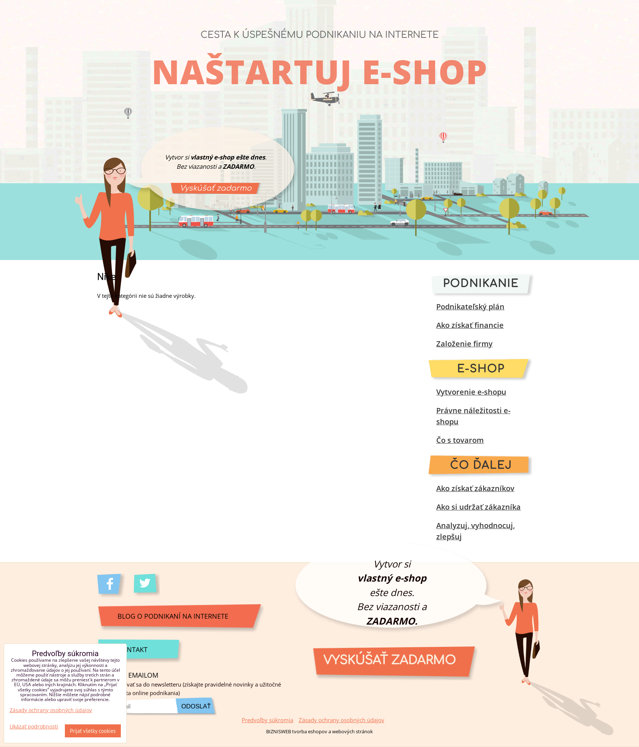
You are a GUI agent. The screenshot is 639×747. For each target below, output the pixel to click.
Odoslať (196, 706)
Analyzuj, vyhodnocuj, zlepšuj (475, 531)
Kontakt (132, 649)
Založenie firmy (464, 344)
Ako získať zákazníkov (475, 488)
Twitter (148, 586)
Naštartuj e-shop (320, 71)
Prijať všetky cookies (93, 730)
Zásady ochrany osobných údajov (341, 720)
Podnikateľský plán (470, 307)
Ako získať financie (470, 325)
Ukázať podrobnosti (34, 727)
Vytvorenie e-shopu (471, 392)
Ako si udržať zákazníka (478, 507)
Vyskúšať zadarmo (216, 188)
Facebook (111, 586)
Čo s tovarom (460, 440)
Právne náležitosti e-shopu (473, 416)
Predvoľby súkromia (267, 720)
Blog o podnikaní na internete (172, 616)
